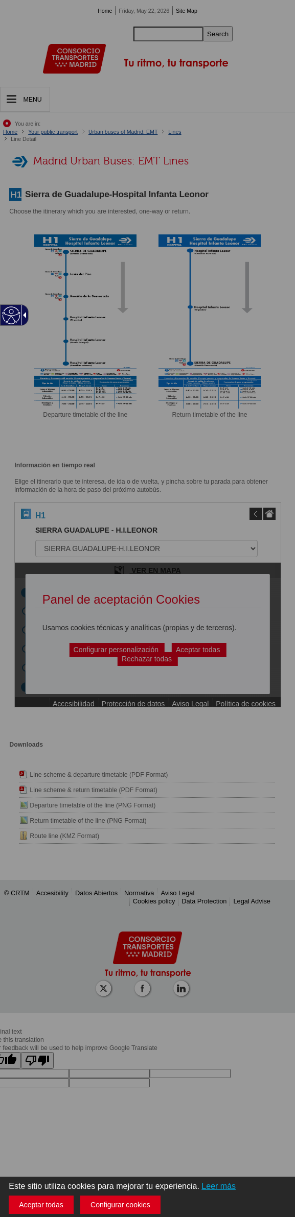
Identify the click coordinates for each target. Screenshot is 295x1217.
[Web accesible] (11, 315)
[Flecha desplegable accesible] (23, 315)
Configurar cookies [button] (120, 1205)
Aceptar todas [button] (41, 1205)
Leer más (218, 1186)
